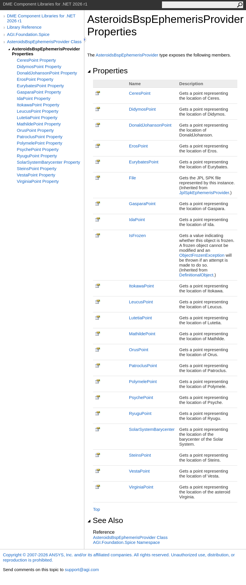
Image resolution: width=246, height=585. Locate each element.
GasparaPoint (142, 203)
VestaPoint (139, 471)
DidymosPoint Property (39, 66)
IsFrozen (137, 235)
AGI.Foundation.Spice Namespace (126, 542)
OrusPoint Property (35, 130)
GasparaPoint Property (39, 92)
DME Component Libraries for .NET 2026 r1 (41, 18)
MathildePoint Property (39, 123)
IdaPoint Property (33, 98)
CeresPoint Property (36, 60)
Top (96, 509)
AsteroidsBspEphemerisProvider (127, 54)
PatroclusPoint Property (40, 136)
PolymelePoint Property (39, 143)
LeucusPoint (141, 301)
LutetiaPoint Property (37, 117)
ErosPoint (138, 145)
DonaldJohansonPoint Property (47, 72)
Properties (107, 70)
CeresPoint (139, 93)
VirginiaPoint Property (38, 181)
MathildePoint (142, 333)
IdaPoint (137, 219)
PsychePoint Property (38, 149)
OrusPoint (138, 349)
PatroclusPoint (143, 365)
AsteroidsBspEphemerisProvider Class (44, 41)
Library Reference (24, 27)
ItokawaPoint (141, 285)
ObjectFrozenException (202, 255)
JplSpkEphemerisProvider (204, 192)
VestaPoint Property (36, 174)
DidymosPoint (142, 109)
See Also (105, 520)
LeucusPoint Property (37, 111)
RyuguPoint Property (37, 155)
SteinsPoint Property (37, 168)
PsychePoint (141, 397)
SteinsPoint (140, 455)
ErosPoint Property (35, 79)
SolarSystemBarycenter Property (48, 162)
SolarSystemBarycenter (152, 429)
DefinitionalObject (196, 274)
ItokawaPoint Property (38, 104)
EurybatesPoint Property (40, 85)
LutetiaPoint (140, 317)
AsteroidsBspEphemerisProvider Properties (46, 51)
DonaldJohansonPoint (150, 125)
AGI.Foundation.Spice (28, 34)
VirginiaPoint (141, 486)
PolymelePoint (143, 381)
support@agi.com (82, 569)
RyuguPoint (140, 413)
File (132, 177)
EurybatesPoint (143, 161)
